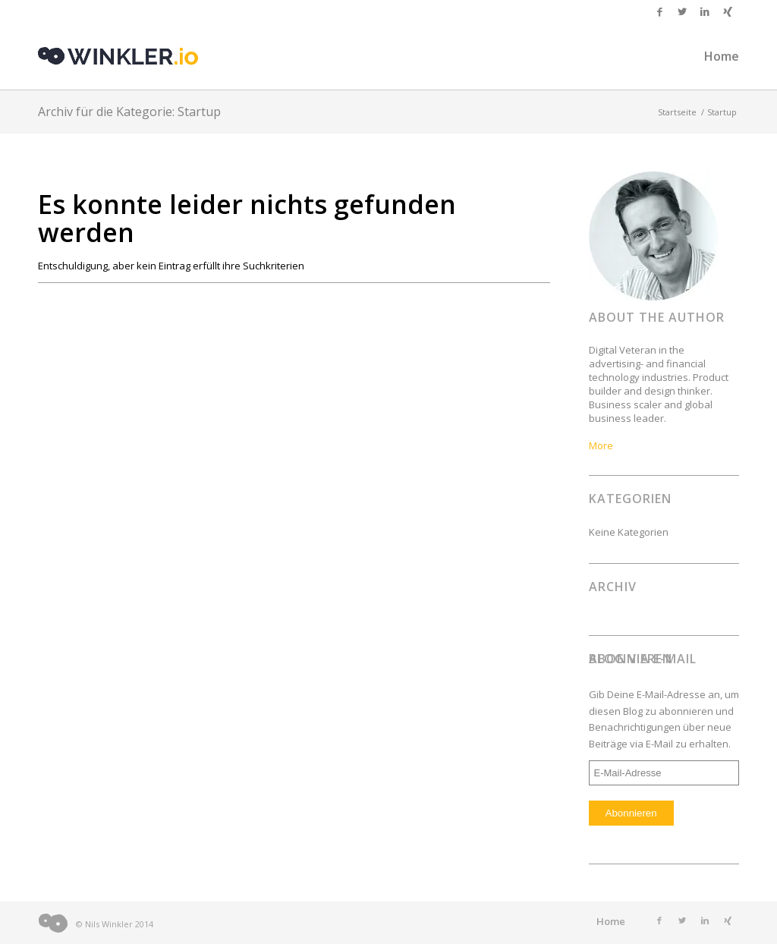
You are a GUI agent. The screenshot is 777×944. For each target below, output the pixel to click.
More (601, 445)
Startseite (677, 112)
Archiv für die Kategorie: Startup (129, 111)
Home (610, 921)
